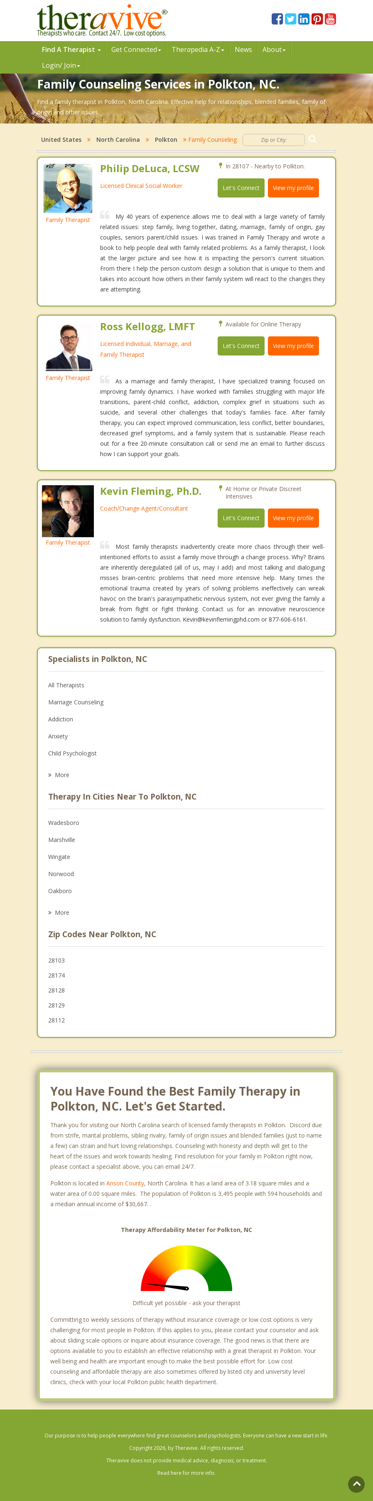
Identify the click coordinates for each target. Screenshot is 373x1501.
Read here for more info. (186, 1472)
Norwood (61, 874)
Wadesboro (63, 823)
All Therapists (66, 685)
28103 (56, 960)
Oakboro (60, 891)
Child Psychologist (72, 753)
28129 (56, 1005)
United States (61, 139)
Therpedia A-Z (198, 49)
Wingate (59, 857)
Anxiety (58, 736)
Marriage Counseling (75, 702)
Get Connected (136, 49)
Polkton (166, 139)
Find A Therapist (71, 49)
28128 (56, 990)
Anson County (125, 1183)
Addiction (60, 719)
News (243, 49)
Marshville (61, 840)
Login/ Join (61, 65)
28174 (56, 975)
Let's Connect (241, 188)
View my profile (293, 188)
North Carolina (118, 139)
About (274, 49)
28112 (56, 1020)
